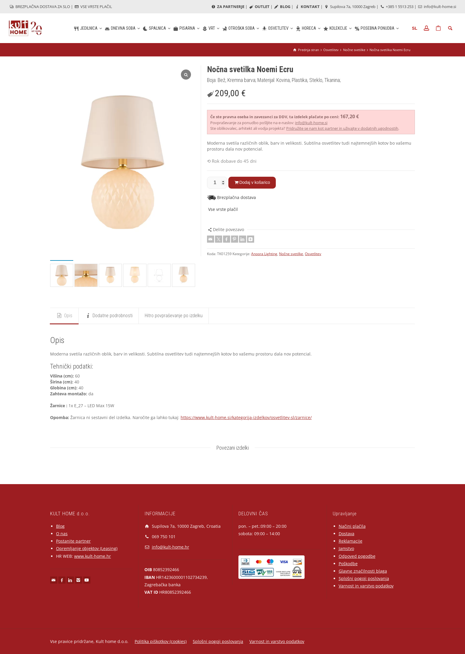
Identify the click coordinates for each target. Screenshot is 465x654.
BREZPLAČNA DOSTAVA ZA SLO (39, 6)
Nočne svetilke (291, 254)
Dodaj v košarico (254, 182)
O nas (62, 533)
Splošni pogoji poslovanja (364, 578)
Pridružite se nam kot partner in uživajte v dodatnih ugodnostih (342, 128)
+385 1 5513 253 (396, 6)
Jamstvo (346, 548)
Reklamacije (350, 541)
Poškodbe (348, 563)
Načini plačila (352, 526)
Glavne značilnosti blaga (363, 571)
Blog (60, 526)
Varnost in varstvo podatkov (366, 586)
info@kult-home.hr (170, 547)
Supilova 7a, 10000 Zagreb (349, 6)
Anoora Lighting (264, 254)
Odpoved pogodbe (357, 556)
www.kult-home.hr (92, 556)
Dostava (346, 533)
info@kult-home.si (436, 6)
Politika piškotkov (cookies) (161, 641)
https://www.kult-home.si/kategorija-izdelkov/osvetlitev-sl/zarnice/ (246, 417)
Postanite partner (73, 541)
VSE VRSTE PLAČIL (93, 6)
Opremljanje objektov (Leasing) (86, 548)
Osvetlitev (313, 254)
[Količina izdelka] (217, 183)
